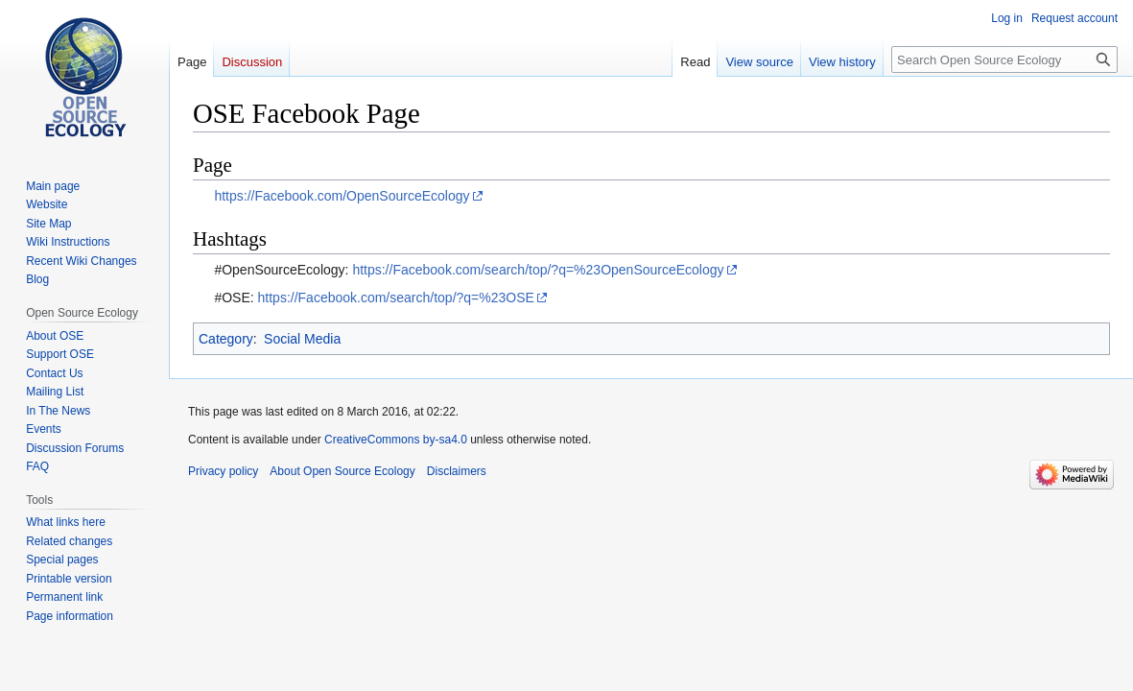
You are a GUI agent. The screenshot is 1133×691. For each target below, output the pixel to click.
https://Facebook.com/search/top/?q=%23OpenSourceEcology (537, 269)
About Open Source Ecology (342, 471)
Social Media (302, 338)
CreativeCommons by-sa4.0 (395, 439)
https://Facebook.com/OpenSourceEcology (341, 195)
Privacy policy (223, 471)
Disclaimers (456, 471)
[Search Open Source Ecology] (1004, 59)
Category (226, 338)
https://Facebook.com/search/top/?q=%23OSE (396, 297)
